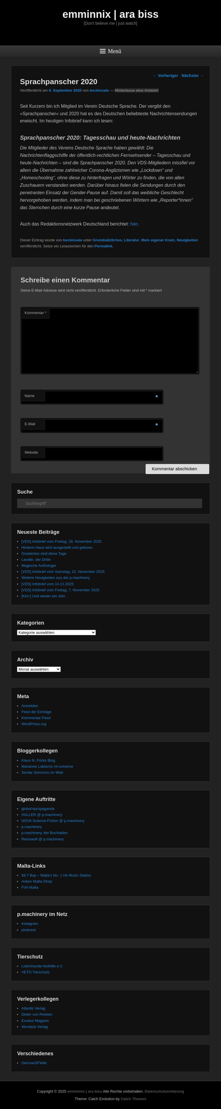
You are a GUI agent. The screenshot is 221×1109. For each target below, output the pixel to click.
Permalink (104, 246)
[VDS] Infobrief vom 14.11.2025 (47, 584)
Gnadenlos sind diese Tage (43, 553)
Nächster (193, 75)
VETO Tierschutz (35, 972)
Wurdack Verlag (34, 1027)
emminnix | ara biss (110, 14)
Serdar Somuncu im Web (42, 772)
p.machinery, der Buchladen (44, 833)
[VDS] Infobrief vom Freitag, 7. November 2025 (60, 590)
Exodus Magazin (35, 1020)
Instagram (29, 923)
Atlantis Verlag (33, 1008)
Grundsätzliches (107, 240)
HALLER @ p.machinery (41, 815)
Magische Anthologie (38, 565)
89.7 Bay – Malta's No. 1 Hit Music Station (56, 875)
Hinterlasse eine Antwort (137, 90)
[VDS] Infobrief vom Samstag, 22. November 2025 (62, 571)
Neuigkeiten (187, 240)
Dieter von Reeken (36, 1014)
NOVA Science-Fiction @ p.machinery (52, 821)
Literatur (131, 240)
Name (29, 396)
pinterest (28, 930)
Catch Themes (133, 1099)
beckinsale (99, 90)
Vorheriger (165, 75)
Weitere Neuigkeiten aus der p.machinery (55, 577)
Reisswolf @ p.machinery (42, 839)
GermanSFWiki (34, 1063)
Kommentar (35, 313)
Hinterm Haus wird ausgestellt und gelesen (56, 547)
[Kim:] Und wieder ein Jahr (43, 596)
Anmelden (29, 706)
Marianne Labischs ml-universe (47, 766)
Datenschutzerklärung (164, 1091)
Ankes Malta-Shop (36, 881)
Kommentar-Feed (35, 718)
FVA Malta (29, 887)
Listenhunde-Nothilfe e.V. (42, 966)
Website (31, 452)
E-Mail (29, 424)
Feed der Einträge (36, 712)
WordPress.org (33, 724)
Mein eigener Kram (158, 240)
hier (134, 224)
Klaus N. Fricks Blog (38, 760)
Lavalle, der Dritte (36, 559)
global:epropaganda (37, 808)
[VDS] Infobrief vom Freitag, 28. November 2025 (61, 541)
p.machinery (31, 827)
